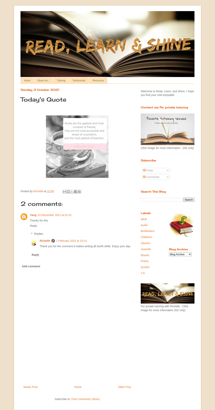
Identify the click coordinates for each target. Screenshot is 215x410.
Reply (33, 225)
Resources (98, 80)
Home (27, 80)
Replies (38, 233)
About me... (43, 80)
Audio (144, 225)
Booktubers (148, 231)
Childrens (146, 237)
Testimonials (79, 80)
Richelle (45, 240)
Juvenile (146, 249)
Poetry (145, 261)
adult (144, 219)
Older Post (124, 387)
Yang (33, 215)
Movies (145, 255)
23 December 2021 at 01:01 (55, 215)
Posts (148, 170)
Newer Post (30, 387)
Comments (151, 177)
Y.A (143, 273)
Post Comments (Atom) (85, 399)
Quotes (145, 267)
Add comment (31, 266)
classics (145, 243)
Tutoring (61, 80)
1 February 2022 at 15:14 (71, 240)
